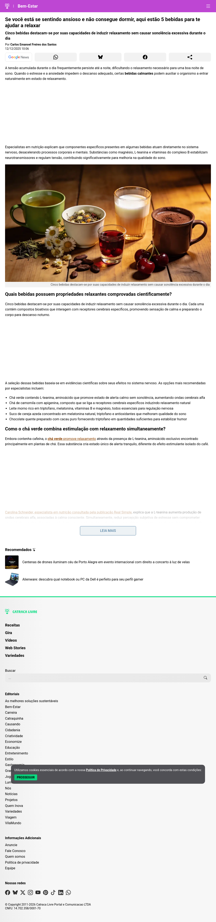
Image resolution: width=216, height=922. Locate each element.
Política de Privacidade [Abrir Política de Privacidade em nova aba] (101, 770)
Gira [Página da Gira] (8, 632)
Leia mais (108, 531)
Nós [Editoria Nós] (8, 788)
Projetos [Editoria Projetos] (11, 800)
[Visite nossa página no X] (22, 893)
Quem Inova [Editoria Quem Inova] (14, 806)
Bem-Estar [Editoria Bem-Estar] (13, 707)
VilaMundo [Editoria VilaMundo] (13, 823)
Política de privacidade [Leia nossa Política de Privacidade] (22, 862)
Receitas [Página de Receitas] (12, 625)
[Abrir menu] (208, 6)
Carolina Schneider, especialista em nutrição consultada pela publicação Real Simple (68, 512)
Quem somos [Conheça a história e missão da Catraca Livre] (15, 857)
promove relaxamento (72, 439)
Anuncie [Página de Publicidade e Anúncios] (11, 845)
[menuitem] (108, 627)
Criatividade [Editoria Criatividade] (14, 736)
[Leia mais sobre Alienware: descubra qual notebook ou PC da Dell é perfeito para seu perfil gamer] (108, 579)
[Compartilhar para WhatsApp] (56, 57)
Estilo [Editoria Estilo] (9, 759)
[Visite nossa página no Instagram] (30, 893)
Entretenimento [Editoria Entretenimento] (16, 753)
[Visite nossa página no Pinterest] (45, 893)
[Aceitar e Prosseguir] (25, 777)
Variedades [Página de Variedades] (14, 655)
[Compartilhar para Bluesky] (100, 57)
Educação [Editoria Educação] (12, 748)
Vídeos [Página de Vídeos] (11, 640)
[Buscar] (205, 677)
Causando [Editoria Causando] (12, 724)
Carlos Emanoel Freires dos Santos (33, 44)
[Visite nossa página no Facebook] (7, 893)
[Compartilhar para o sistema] (190, 57)
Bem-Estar (28, 6)
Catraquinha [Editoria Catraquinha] (14, 718)
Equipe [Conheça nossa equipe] (10, 868)
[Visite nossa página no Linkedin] (60, 893)
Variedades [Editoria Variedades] (13, 811)
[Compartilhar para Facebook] (145, 57)
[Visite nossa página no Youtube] (37, 893)
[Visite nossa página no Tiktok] (53, 893)
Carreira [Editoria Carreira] (11, 713)
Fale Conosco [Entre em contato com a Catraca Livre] (15, 851)
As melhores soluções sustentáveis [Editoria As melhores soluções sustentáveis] (31, 701)
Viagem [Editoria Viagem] (10, 817)
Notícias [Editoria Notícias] (11, 794)
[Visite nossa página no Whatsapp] (68, 893)
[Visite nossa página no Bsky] (15, 893)
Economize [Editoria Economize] (13, 742)
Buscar (10, 671)
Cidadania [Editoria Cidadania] (12, 730)
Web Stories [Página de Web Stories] (15, 648)
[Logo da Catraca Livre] (7, 6)
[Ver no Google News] (18, 57)
